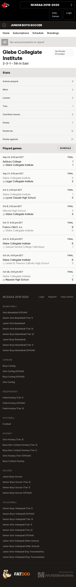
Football (7, 424)
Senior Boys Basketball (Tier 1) (18, 345)
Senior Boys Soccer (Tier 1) (16, 487)
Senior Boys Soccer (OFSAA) (17, 493)
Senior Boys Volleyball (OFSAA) (18, 514)
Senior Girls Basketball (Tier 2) (18, 328)
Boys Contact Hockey (13, 461)
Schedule (38, 33)
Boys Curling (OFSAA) (13, 376)
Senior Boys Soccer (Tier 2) (17, 482)
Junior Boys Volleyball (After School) (21, 546)
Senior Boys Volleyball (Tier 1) (18, 508)
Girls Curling (9, 382)
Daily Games (55, 15)
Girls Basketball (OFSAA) (15, 312)
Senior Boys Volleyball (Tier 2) (18, 519)
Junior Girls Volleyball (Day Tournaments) (23, 551)
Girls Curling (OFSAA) (13, 371)
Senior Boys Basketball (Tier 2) (18, 334)
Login (69, 13)
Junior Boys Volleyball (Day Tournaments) (23, 557)
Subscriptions (21, 33)
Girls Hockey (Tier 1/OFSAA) (17, 455)
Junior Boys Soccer (12, 476)
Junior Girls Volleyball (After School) (21, 541)
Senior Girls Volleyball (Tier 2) (18, 530)
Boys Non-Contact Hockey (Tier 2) (20, 445)
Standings (53, 33)
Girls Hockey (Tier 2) (13, 439)
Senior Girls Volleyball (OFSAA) (18, 535)
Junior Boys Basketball (14, 339)
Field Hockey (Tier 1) (13, 397)
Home (6, 33)
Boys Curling (9, 366)
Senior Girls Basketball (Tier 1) (18, 318)
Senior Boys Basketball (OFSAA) (19, 350)
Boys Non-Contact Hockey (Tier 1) (20, 450)
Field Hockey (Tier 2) (13, 408)
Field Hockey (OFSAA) (14, 403)
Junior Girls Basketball (14, 323)
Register (52, 297)
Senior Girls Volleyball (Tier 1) (17, 524)
